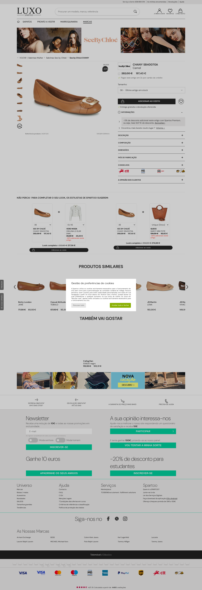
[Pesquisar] (135, 11)
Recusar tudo (78, 305)
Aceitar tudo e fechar (120, 305)
